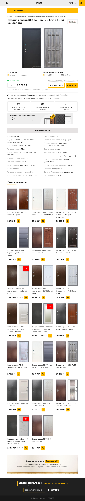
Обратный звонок (71, 80)
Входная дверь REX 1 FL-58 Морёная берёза (17, 213)
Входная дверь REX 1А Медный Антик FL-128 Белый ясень (42, 291)
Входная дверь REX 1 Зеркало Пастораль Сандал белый (17, 367)
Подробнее (64, 95)
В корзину (71, 85)
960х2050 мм (49, 75)
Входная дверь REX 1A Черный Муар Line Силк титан (16, 252)
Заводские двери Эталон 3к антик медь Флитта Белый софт (17, 291)
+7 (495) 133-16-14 (54, 490)
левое (11, 75)
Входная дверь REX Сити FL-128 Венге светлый (66, 251)
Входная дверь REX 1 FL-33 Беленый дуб (41, 440)
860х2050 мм (64, 75)
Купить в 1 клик (56, 85)
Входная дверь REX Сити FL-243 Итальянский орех (66, 328)
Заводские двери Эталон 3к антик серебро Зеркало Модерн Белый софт (42, 329)
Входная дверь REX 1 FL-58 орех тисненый (41, 251)
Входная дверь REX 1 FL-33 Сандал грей (66, 366)
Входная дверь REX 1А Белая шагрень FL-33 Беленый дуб (42, 213)
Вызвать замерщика (55, 80)
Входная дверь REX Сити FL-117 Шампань (18, 404)
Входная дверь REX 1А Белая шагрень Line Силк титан (42, 366)
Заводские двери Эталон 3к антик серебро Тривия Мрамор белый (17, 441)
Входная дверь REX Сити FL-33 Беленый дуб (42, 404)
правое (22, 75)
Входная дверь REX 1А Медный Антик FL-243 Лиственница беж (15, 329)
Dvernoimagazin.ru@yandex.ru (56, 483)
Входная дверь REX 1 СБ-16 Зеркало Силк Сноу (66, 404)
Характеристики (42, 131)
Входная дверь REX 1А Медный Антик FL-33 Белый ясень (66, 291)
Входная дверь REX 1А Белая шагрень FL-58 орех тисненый (66, 214)
